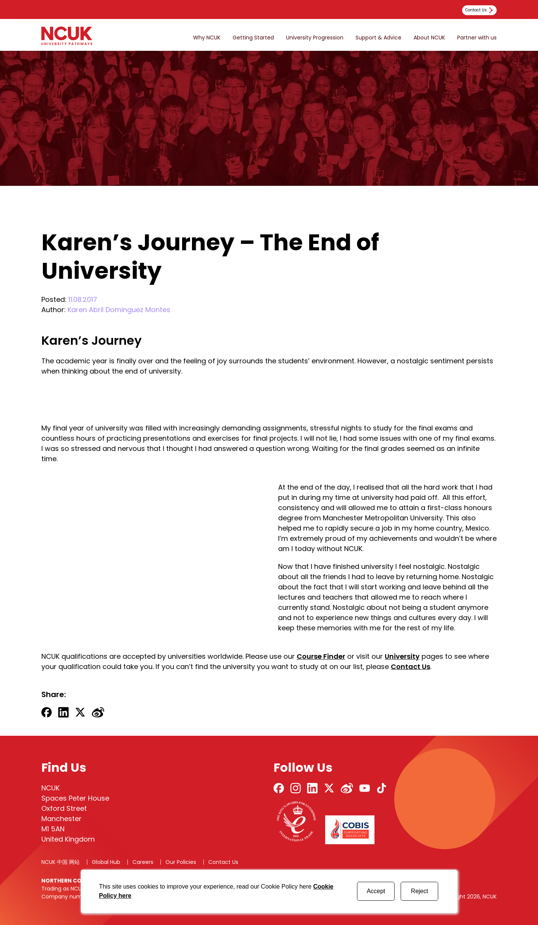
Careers (142, 862)
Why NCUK (206, 37)
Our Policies (180, 862)
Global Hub (106, 862)
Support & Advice (378, 37)
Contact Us (410, 666)
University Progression (314, 37)
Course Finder (321, 656)
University (402, 656)
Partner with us (477, 37)
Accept (376, 891)
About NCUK (429, 37)
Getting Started (253, 37)
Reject (419, 891)
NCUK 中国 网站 (60, 862)
